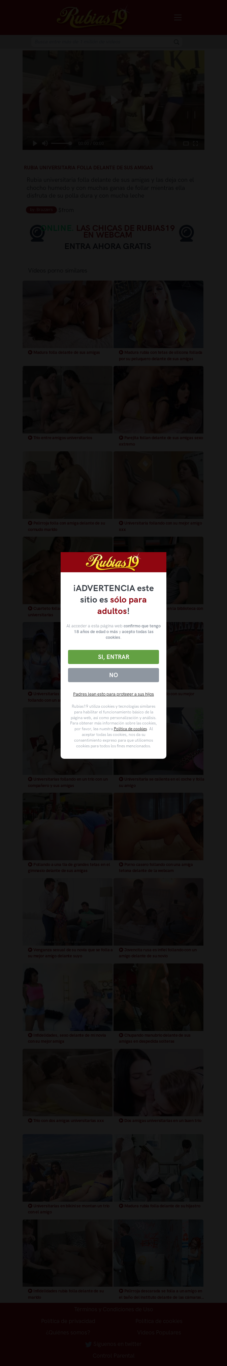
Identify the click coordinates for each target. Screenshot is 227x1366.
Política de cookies (130, 729)
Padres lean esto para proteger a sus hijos (113, 694)
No (113, 675)
